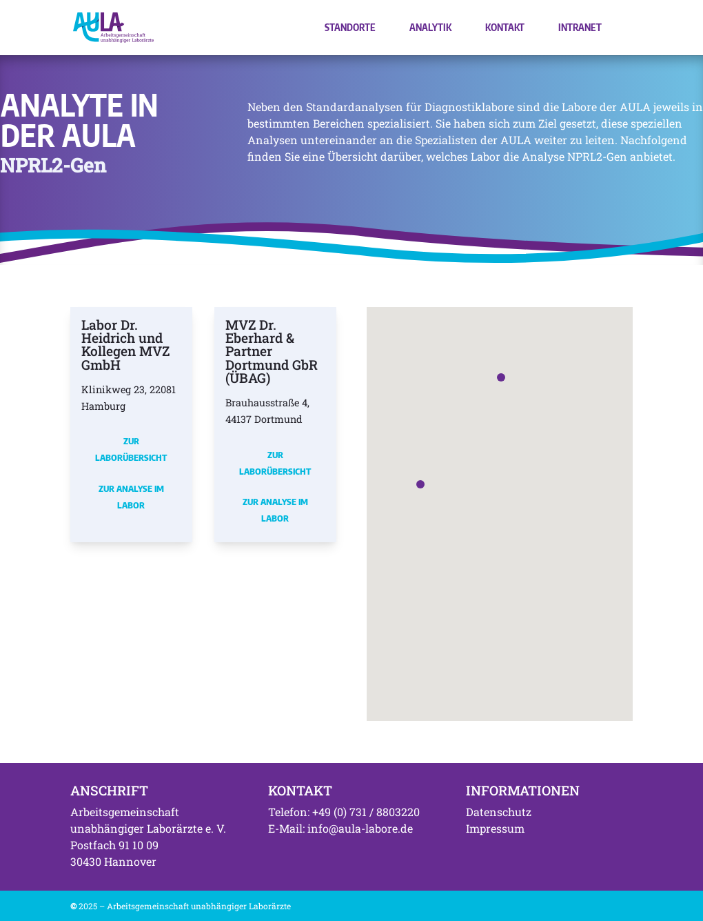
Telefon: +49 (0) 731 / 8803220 (344, 811)
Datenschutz (498, 811)
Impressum (495, 828)
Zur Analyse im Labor (131, 497)
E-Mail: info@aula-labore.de (340, 828)
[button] (420, 484)
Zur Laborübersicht (131, 449)
